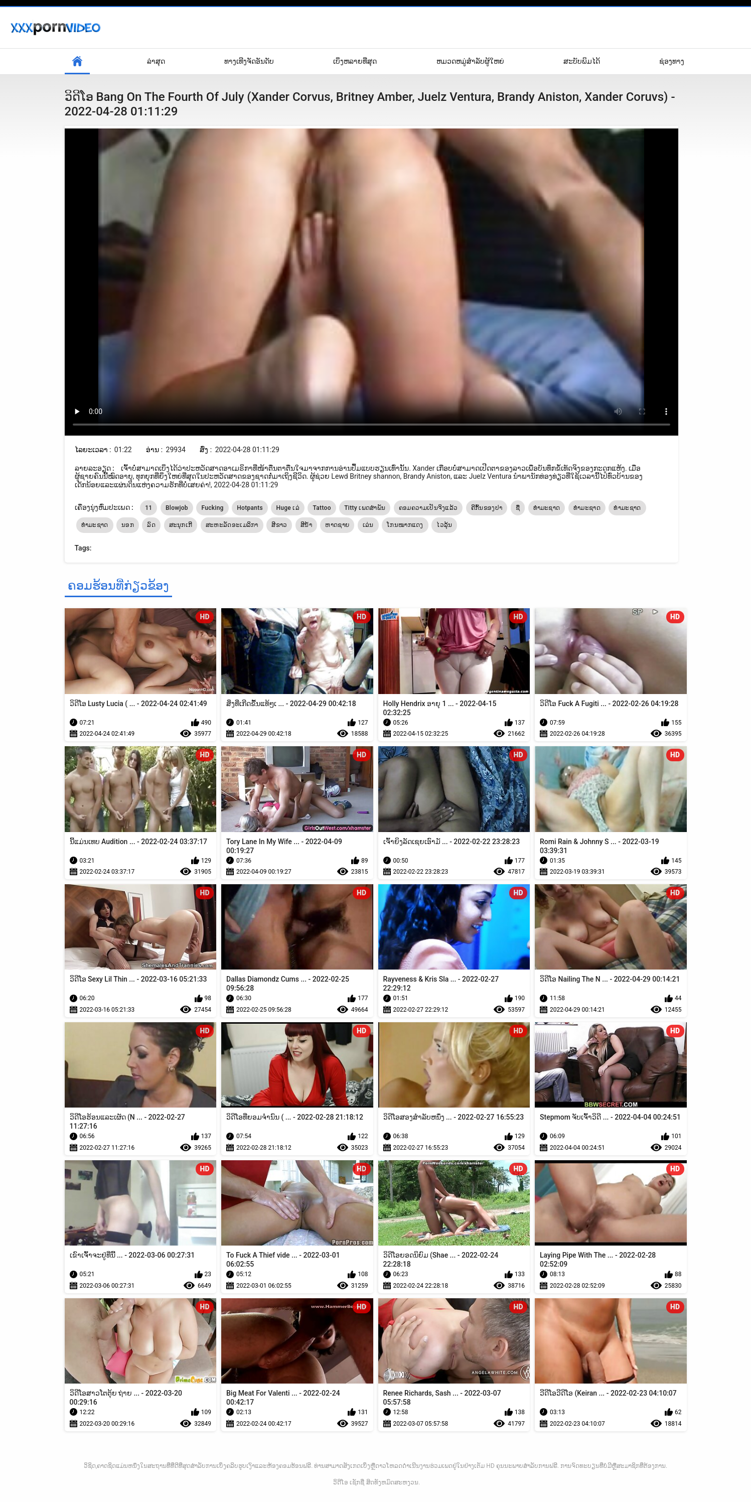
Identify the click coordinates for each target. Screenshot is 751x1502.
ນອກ (127, 524)
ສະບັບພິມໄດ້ (581, 61)
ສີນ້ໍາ (306, 524)
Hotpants (250, 507)
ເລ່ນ (368, 524)
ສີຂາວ (279, 524)
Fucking (212, 507)
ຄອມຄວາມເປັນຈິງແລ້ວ (428, 507)
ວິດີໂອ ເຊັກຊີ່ (348, 1482)
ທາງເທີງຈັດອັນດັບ (249, 61)
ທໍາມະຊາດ (586, 507)
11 (148, 507)
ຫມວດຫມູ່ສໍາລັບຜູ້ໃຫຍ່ (470, 61)
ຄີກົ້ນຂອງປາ (486, 507)
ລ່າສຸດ (156, 61)
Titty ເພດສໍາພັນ (364, 507)
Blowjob (177, 507)
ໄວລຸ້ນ (444, 524)
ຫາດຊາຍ (337, 524)
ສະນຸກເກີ (181, 524)
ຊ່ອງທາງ (671, 61)
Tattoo (322, 507)
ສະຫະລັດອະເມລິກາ (232, 524)
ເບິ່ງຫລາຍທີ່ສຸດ (355, 61)
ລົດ (151, 524)
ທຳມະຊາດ (546, 507)
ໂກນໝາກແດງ (405, 524)
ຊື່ (518, 507)
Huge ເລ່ (287, 507)
